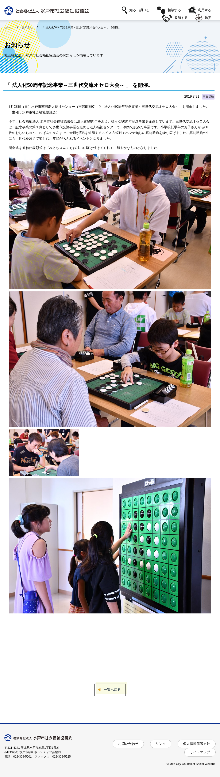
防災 (203, 18)
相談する (169, 10)
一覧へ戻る (112, 689)
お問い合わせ (128, 744)
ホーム (8, 27)
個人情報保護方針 (196, 744)
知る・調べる (136, 10)
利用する (199, 10)
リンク (161, 744)
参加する (175, 18)
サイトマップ (200, 752)
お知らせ (28, 27)
